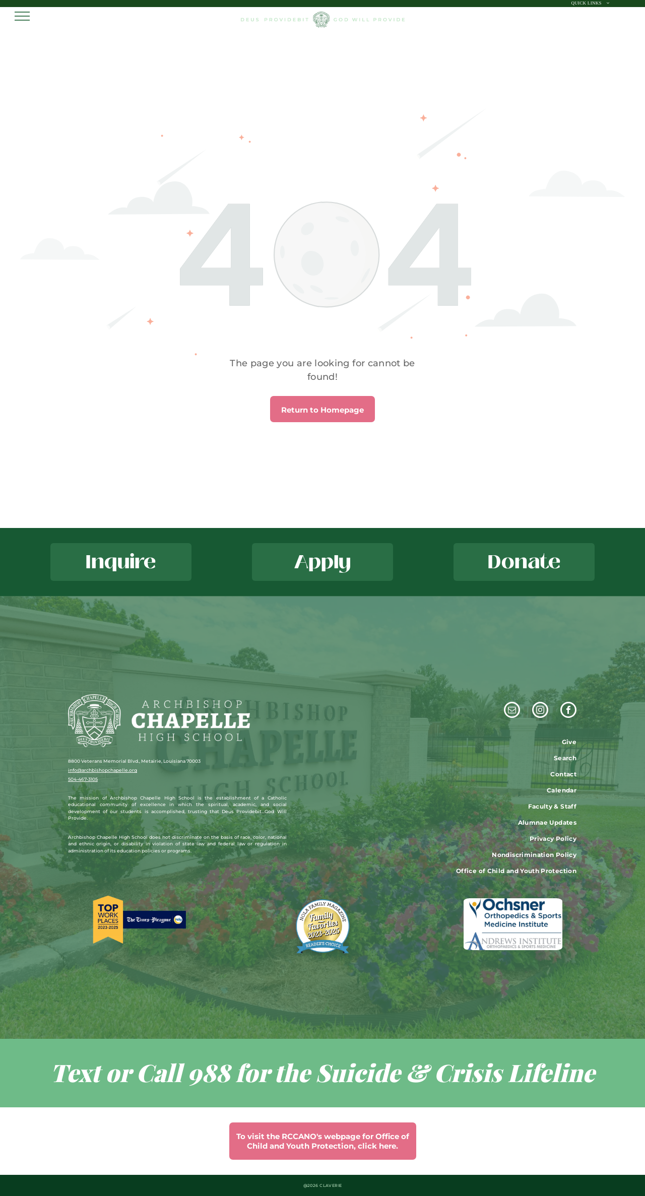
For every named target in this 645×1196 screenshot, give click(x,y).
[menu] (22, 16)
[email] (512, 711)
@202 (309, 1185)
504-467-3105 (83, 779)
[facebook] (568, 711)
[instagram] (540, 711)
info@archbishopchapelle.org (102, 770)
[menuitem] (591, 3)
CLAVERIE (330, 1185)
